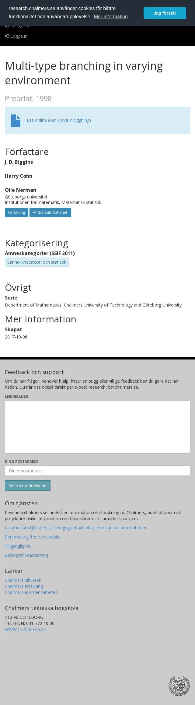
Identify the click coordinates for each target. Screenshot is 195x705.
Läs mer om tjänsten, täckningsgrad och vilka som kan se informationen (76, 528)
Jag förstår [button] (165, 13)
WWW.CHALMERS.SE (25, 629)
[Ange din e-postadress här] (97, 470)
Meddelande (16, 396)
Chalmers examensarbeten (31, 592)
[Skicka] (27, 485)
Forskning (16, 212)
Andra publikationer (50, 212)
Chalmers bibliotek (23, 580)
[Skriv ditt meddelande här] (97, 427)
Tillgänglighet (18, 546)
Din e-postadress (21, 461)
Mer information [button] (111, 16)
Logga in (16, 36)
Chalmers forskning (24, 586)
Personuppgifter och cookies (33, 537)
